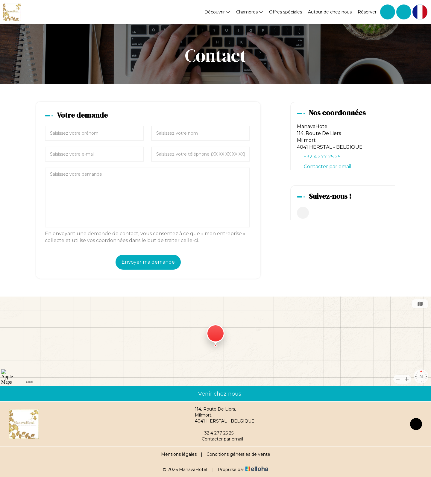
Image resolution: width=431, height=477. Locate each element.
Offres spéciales (285, 12)
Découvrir (217, 12)
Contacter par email (327, 166)
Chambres (249, 12)
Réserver (367, 12)
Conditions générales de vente (238, 454)
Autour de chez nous (330, 12)
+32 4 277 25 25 (214, 433)
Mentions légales (179, 454)
